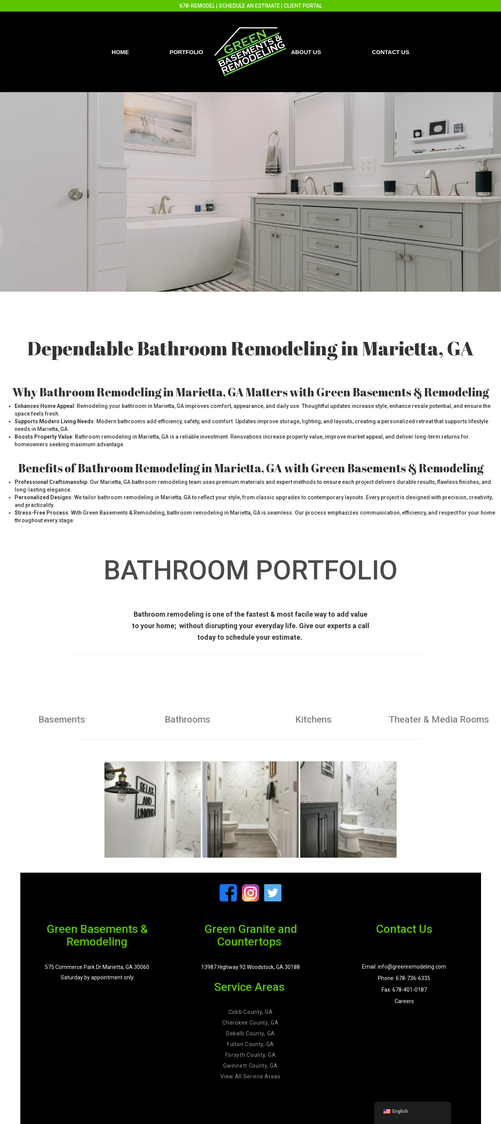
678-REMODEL (197, 6)
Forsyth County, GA (250, 1055)
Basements (61, 719)
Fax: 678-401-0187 (404, 990)
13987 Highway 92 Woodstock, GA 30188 (250, 967)
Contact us (390, 52)
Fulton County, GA (250, 1044)
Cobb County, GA (250, 1012)
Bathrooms (187, 719)
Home (120, 52)
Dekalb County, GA (250, 1033)
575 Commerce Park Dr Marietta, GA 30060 (97, 967)
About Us (306, 52)
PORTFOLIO (186, 52)
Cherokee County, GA (250, 1023)
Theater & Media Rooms (439, 719)
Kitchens (313, 719)
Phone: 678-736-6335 (404, 978)
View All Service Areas (250, 1076)
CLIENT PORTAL (303, 6)
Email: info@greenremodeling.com (404, 967)
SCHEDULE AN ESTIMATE (249, 6)
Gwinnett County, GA (250, 1066)
